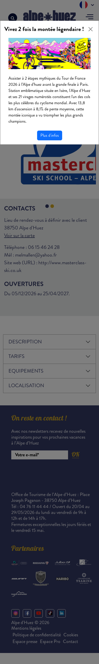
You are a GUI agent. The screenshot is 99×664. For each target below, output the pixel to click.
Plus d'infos (49, 135)
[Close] (90, 29)
